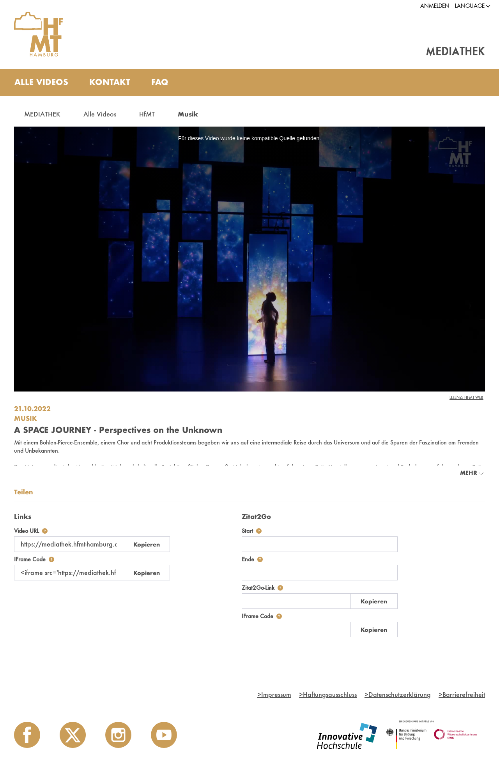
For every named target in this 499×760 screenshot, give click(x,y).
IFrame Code (34, 559)
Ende (252, 559)
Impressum (274, 694)
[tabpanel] (249, 573)
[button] (470, 6)
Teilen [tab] (23, 492)
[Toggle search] (471, 82)
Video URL (31, 531)
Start (252, 531)
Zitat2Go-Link (262, 588)
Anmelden (434, 6)
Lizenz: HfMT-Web (466, 397)
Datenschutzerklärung (398, 694)
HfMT (147, 114)
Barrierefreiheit (462, 694)
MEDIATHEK (42, 114)
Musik (188, 114)
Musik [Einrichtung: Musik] (25, 418)
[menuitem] (41, 82)
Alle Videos (99, 114)
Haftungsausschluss (328, 694)
